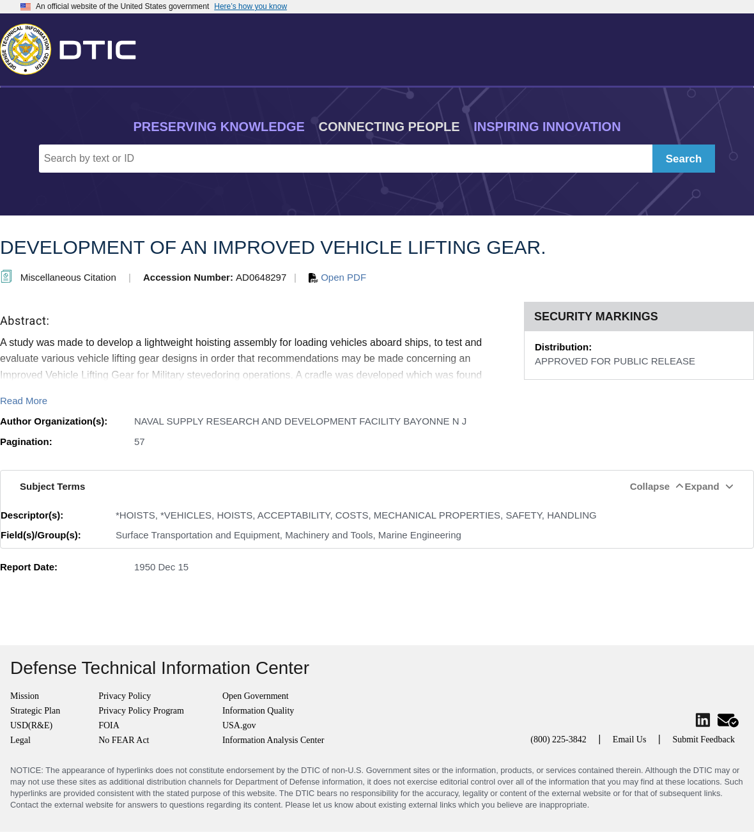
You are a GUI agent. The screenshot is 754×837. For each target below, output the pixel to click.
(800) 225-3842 (558, 739)
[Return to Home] (73, 46)
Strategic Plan (35, 711)
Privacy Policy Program (141, 711)
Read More (23, 400)
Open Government (255, 696)
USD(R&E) (31, 725)
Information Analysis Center (273, 740)
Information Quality (258, 711)
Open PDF (337, 277)
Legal (20, 740)
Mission (24, 696)
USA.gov (239, 725)
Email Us (630, 739)
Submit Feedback (703, 739)
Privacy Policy (124, 696)
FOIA (108, 725)
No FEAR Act (123, 740)
